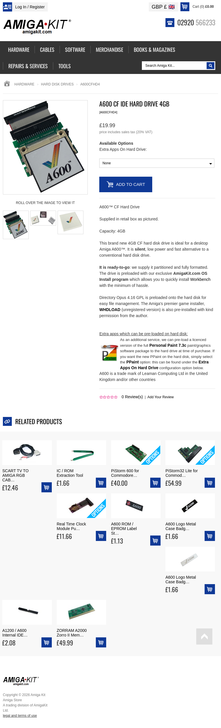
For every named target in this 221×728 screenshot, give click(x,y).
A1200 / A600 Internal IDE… (15, 632)
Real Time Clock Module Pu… (71, 526)
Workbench (200, 279)
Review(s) (132, 397)
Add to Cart (130, 184)
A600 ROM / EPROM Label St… (124, 528)
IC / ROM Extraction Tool (70, 473)
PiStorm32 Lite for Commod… (181, 473)
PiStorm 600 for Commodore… (125, 473)
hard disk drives (57, 84)
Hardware (24, 84)
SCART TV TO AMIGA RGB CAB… (15, 475)
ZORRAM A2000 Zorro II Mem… (72, 632)
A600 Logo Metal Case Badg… (180, 526)
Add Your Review (160, 397)
